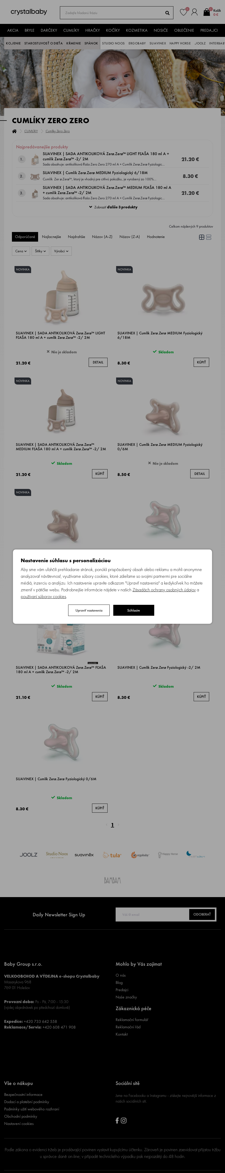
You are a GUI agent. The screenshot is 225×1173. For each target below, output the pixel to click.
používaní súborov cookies (43, 596)
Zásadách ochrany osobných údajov (164, 590)
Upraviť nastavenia (88, 610)
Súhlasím (133, 610)
